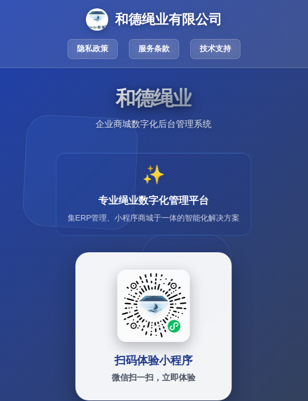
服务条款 (154, 48)
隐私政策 (92, 48)
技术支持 (215, 48)
